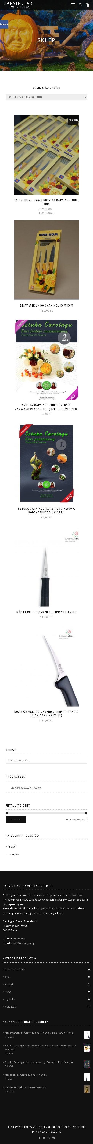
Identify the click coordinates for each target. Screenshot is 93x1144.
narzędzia (14, 854)
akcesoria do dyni (15, 969)
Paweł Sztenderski (20, 7)
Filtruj (16, 819)
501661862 (19, 938)
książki (12, 846)
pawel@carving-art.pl (23, 943)
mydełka (10, 999)
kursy (8, 991)
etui (7, 976)
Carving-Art (20, 3)
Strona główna (42, 87)
